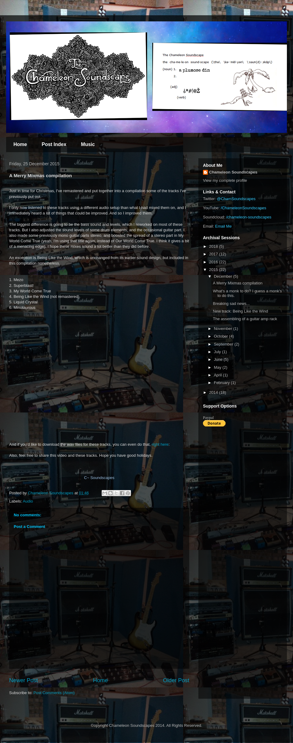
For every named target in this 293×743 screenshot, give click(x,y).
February (222, 382)
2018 (214, 246)
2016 (214, 262)
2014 (214, 392)
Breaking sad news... (231, 303)
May (218, 367)
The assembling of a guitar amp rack (245, 319)
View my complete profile (225, 180)
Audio (28, 501)
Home (20, 144)
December (223, 276)
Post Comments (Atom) (54, 692)
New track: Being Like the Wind (240, 311)
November (223, 328)
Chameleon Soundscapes (233, 172)
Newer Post (23, 680)
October (221, 336)
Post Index (54, 144)
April (218, 375)
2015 (214, 269)
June (219, 359)
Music (88, 144)
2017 (214, 254)
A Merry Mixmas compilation (237, 283)
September (224, 344)
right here (160, 444)
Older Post (176, 680)
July (218, 352)
